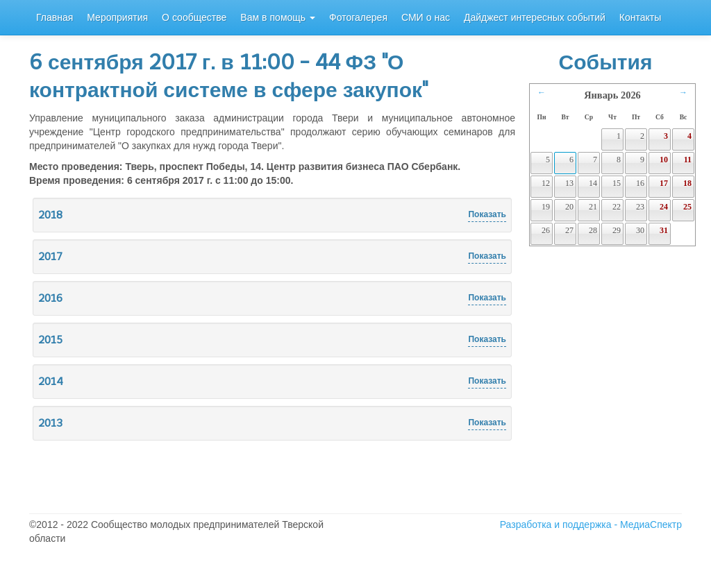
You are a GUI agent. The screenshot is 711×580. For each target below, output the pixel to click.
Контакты (640, 18)
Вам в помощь (277, 18)
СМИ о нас (425, 18)
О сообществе (194, 18)
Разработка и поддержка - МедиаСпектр (591, 524)
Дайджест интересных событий (534, 18)
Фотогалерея (358, 18)
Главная (54, 18)
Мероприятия (117, 18)
